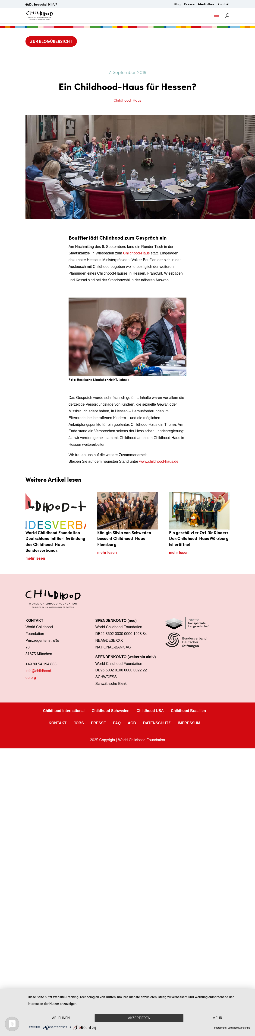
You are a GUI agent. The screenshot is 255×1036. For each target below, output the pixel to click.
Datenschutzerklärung (239, 1027)
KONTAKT (57, 723)
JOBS (79, 723)
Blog (177, 4)
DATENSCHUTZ (157, 723)
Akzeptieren (139, 1018)
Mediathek (206, 4)
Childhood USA (150, 711)
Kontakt (224, 4)
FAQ (117, 723)
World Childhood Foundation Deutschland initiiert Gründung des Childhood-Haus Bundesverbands (55, 541)
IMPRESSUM (189, 723)
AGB (132, 723)
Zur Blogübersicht (51, 41)
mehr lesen (35, 558)
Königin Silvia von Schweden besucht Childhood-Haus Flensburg (124, 538)
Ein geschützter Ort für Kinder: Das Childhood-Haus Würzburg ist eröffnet (199, 538)
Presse (189, 4)
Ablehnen (61, 1018)
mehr (217, 1018)
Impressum (220, 1027)
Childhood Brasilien (188, 711)
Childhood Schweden (110, 711)
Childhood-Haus (127, 100)
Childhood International (64, 711)
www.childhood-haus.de (158, 461)
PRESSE (98, 723)
